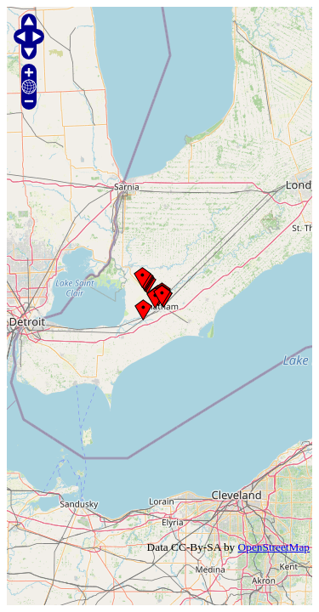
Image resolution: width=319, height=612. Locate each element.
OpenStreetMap (274, 547)
